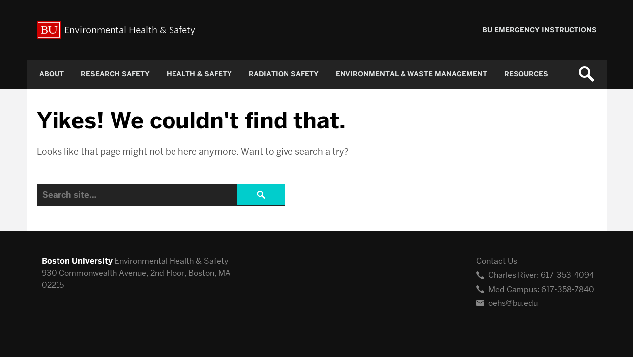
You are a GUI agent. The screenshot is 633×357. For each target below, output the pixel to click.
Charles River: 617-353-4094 (541, 275)
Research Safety (115, 74)
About (51, 74)
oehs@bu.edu (513, 303)
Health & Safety (199, 74)
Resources (526, 74)
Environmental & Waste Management (411, 74)
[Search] (161, 195)
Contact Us (496, 261)
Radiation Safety (284, 74)
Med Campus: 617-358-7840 (541, 289)
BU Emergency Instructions (539, 30)
